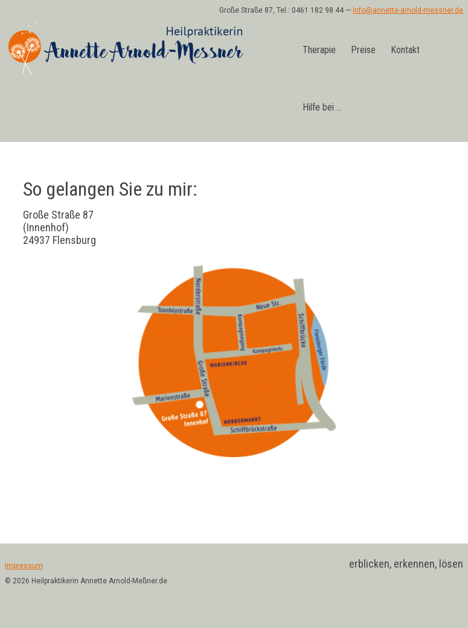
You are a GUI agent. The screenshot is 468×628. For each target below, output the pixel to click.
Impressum (24, 566)
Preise (363, 50)
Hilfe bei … (322, 107)
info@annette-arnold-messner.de (408, 10)
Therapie (319, 50)
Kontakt (405, 50)
